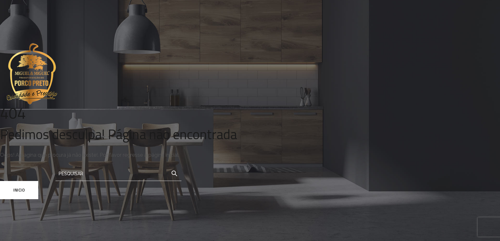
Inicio (19, 190)
